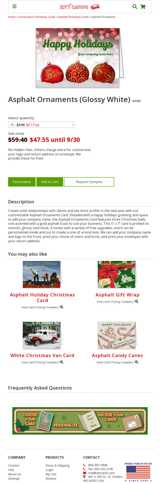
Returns (51, 478)
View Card (28, 307)
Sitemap (14, 478)
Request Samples (89, 181)
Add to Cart (50, 181)
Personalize (22, 181)
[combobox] (41, 125)
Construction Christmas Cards (37, 17)
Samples (52, 307)
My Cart (51, 474)
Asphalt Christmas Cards (73, 17)
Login (49, 470)
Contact (13, 465)
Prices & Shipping (58, 465)
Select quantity (21, 118)
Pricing (40, 307)
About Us (14, 474)
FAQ (11, 470)
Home (12, 17)
